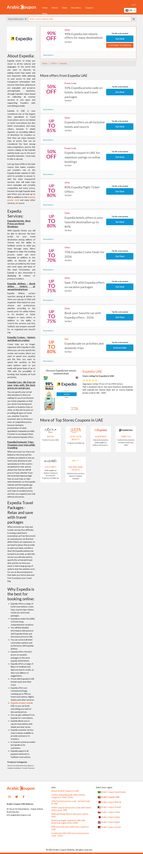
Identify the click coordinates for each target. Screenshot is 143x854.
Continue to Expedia (119, 45)
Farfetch (126, 436)
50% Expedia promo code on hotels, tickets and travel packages (83, 92)
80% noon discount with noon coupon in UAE (70, 827)
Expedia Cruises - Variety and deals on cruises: (21, 339)
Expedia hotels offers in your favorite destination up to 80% (84, 222)
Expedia (63, 63)
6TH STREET (50, 467)
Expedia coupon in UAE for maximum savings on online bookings (82, 157)
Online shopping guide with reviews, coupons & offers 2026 (68, 795)
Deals (64, 8)
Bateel (50, 436)
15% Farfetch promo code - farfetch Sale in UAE (70, 802)
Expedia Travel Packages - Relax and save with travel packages (20, 512)
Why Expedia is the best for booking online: (20, 594)
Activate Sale (119, 347)
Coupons (89, 8)
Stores (55, 8)
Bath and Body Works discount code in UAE (69, 815)
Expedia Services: (15, 213)
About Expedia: (20, 55)
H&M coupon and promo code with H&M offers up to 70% (71, 808)
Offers (53, 63)
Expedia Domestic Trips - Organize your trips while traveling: (21, 445)
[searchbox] (79, 19)
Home (45, 8)
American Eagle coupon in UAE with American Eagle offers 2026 (68, 821)
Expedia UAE (92, 371)
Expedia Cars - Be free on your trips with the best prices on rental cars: (21, 385)
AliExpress (100, 436)
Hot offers (76, 8)
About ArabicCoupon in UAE (65, 791)
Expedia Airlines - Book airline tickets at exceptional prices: (21, 286)
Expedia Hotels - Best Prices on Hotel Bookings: (19, 223)
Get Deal (119, 38)
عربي (133, 4)
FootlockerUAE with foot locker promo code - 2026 (70, 834)
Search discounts (17, 19)
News (44, 13)
